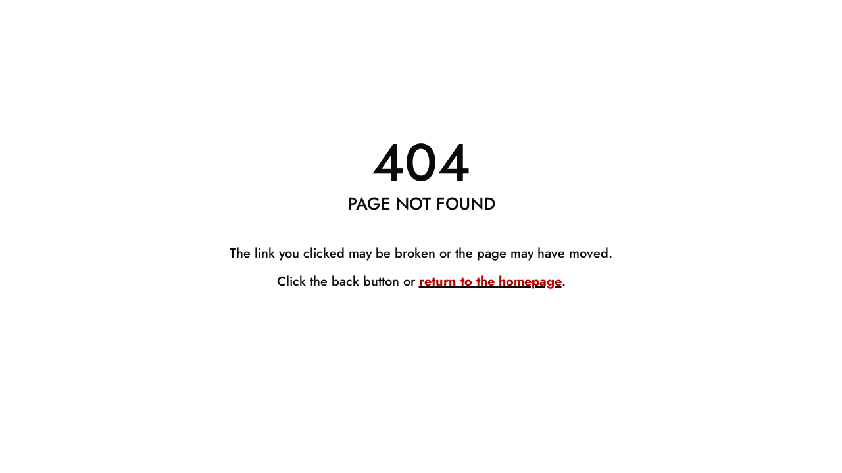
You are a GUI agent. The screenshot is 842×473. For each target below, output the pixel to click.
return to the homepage (490, 281)
